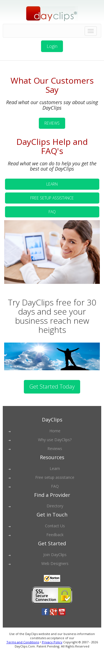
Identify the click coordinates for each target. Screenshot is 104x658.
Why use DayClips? (55, 439)
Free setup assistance (54, 477)
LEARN (52, 184)
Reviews (54, 448)
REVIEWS (52, 123)
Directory (55, 505)
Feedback (55, 534)
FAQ (52, 211)
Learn (55, 468)
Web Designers (55, 563)
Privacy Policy (52, 642)
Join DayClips (55, 554)
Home (54, 430)
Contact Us (55, 525)
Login (52, 46)
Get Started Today (52, 386)
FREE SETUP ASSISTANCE (52, 198)
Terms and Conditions (22, 642)
